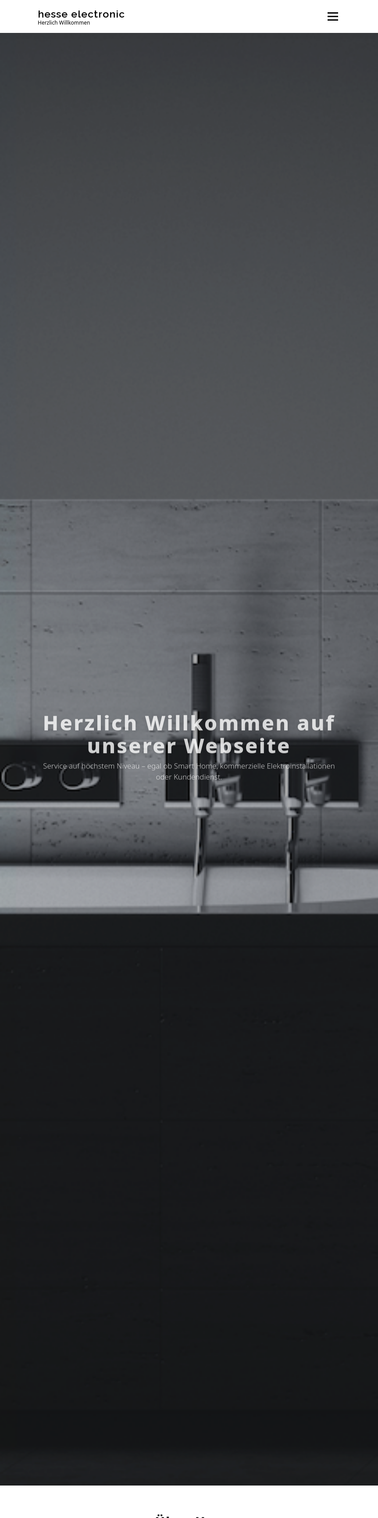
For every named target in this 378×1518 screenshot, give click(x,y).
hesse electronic (81, 13)
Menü (332, 16)
